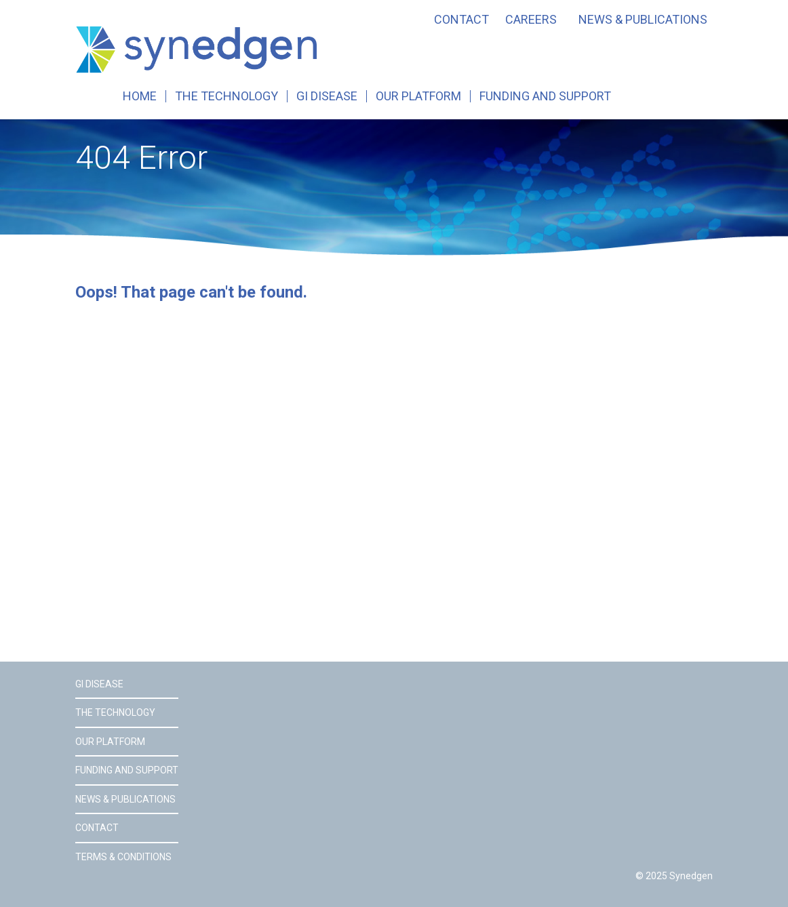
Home (140, 96)
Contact (461, 20)
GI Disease (326, 96)
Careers (531, 20)
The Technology (226, 96)
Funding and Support (545, 96)
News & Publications (642, 20)
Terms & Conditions (123, 856)
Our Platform (418, 96)
